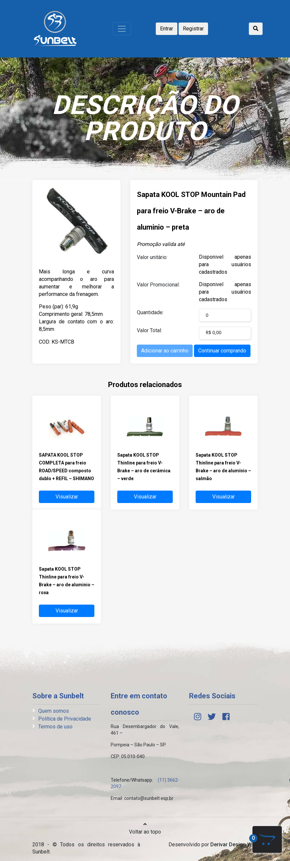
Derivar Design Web (234, 844)
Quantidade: (150, 312)
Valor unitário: (152, 257)
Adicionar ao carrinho (164, 351)
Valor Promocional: (158, 285)
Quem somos (53, 711)
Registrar (193, 28)
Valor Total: (149, 330)
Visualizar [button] (67, 497)
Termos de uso (55, 726)
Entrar (166, 28)
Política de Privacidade (64, 719)
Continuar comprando (222, 351)
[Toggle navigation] (122, 28)
